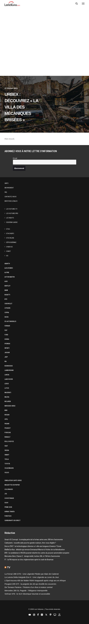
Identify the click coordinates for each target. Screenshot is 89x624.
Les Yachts (10, 218)
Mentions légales (11, 201)
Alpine (7, 272)
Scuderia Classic (11, 222)
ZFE (6, 494)
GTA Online (10, 238)
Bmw (6, 290)
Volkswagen (9, 468)
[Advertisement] (44, 28)
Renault (7, 437)
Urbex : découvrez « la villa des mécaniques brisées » (21, 107)
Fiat (6, 330)
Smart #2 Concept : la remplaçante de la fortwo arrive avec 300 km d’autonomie (34, 539)
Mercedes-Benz (10, 406)
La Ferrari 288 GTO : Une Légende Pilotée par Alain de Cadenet (32, 574)
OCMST (8, 251)
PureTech (8, 516)
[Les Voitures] (12, 3)
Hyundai (7, 344)
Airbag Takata (10, 511)
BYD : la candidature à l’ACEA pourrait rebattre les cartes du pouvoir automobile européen (37, 553)
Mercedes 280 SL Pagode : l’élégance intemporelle (26, 590)
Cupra (7, 312)
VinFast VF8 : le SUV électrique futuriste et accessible (27, 594)
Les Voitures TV (11, 209)
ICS (7, 256)
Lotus (7, 388)
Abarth (7, 263)
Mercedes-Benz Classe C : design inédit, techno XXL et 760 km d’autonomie (32, 556)
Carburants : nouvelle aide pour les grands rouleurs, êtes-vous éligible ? (30, 543)
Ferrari (7, 326)
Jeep (6, 357)
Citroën (7, 308)
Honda (7, 339)
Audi (6, 281)
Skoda (7, 450)
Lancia (7, 375)
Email (15, 158)
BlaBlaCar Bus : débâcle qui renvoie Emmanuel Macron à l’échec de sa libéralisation (35, 549)
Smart (7, 455)
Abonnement (9, 188)
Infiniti (7, 348)
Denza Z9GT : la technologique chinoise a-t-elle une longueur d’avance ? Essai (33, 546)
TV (8, 567)
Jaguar (7, 352)
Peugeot (8, 428)
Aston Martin (10, 277)
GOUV (6, 503)
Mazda (7, 397)
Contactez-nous (10, 197)
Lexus (7, 384)
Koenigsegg (9, 366)
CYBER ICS (9, 247)
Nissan (7, 415)
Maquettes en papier (12, 485)
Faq (6, 192)
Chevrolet (8, 304)
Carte (6, 183)
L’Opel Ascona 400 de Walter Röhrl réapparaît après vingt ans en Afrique (35, 580)
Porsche (8, 432)
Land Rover (9, 379)
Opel (6, 419)
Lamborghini (9, 370)
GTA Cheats (10, 233)
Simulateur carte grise (13, 480)
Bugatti (7, 295)
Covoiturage (9, 498)
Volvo (7, 472)
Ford (6, 335)
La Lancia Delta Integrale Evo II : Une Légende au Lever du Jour (32, 577)
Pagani (7, 424)
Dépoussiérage (11, 242)
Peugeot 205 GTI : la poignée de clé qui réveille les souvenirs (30, 584)
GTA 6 (8, 229)
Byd (6, 299)
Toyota (7, 464)
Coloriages (9, 489)
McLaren (8, 401)
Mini (6, 410)
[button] (83, 3)
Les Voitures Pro (12, 213)
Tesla (7, 459)
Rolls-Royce (9, 441)
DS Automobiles (10, 321)
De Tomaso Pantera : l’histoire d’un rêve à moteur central (28, 587)
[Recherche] (75, 3)
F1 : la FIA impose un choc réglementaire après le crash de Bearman (29, 559)
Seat (6, 446)
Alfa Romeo (9, 268)
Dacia (6, 317)
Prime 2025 (8, 507)
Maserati (8, 392)
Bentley (7, 286)
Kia (6, 361)
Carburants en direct (13, 520)
